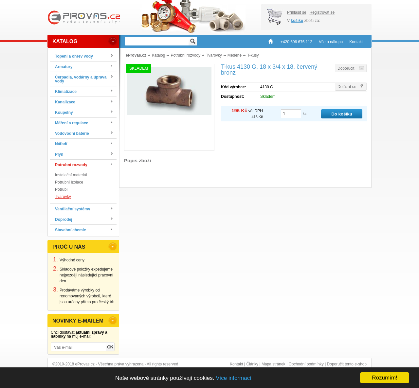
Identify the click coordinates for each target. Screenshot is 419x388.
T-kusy (253, 55)
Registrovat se (322, 12)
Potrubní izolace (69, 182)
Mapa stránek (273, 364)
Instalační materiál (71, 175)
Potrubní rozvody (185, 55)
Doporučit (345, 68)
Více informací (233, 378)
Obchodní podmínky (305, 364)
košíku (297, 20)
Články (252, 364)
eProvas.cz (136, 55)
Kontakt (236, 364)
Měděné (235, 55)
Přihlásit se (296, 12)
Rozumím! (384, 378)
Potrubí (61, 189)
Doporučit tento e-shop (347, 364)
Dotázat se (346, 86)
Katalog (158, 55)
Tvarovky (63, 196)
